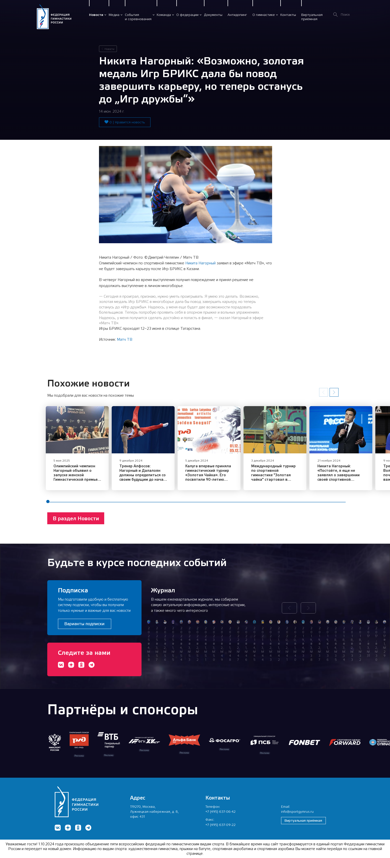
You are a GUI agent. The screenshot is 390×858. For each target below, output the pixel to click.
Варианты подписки (84, 623)
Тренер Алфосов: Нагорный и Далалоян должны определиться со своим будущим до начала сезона (155, 479)
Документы (213, 15)
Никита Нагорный (200, 263)
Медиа (114, 15)
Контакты (288, 15)
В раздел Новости (76, 525)
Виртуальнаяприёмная (312, 17)
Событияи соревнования (138, 17)
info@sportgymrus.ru (297, 811)
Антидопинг (237, 15)
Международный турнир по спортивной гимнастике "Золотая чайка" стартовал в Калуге (306, 479)
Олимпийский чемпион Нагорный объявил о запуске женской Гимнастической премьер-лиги (79, 479)
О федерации (187, 15)
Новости (96, 15)
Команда (164, 15)
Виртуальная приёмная (303, 820)
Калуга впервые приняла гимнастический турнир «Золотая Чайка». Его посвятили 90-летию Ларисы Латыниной (230, 482)
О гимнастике (263, 15)
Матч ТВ (124, 339)
